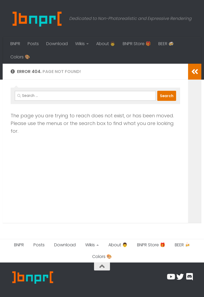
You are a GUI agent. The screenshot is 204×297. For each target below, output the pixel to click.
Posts (33, 44)
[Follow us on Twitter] (180, 277)
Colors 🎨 (20, 57)
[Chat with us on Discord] (189, 277)
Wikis (80, 44)
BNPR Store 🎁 (137, 44)
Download (57, 44)
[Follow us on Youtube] (170, 277)
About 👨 (105, 44)
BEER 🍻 (166, 44)
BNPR (15, 44)
